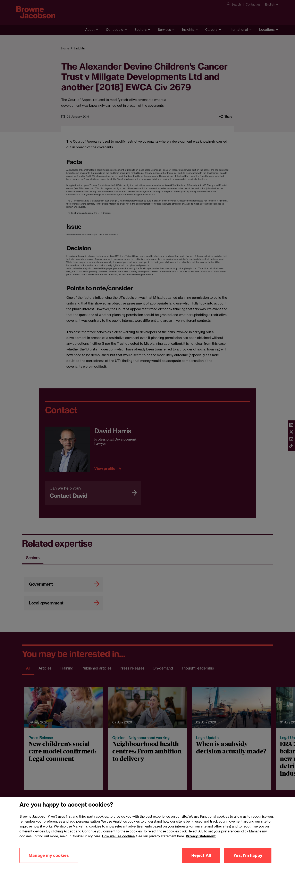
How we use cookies (118, 843)
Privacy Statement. (201, 843)
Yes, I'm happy (247, 862)
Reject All (201, 862)
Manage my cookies (49, 862)
